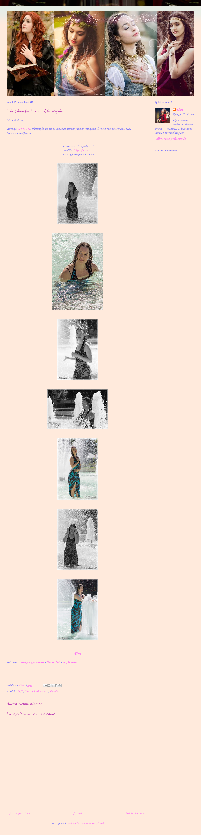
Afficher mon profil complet (170, 139)
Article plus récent (20, 813)
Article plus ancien (135, 813)
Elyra (77, 654)
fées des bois (53, 662)
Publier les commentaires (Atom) (86, 823)
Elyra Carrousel (82, 150)
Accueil (77, 813)
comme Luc (24, 129)
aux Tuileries (70, 662)
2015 (20, 691)
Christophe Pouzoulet (36, 691)
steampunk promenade (32, 662)
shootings (55, 691)
